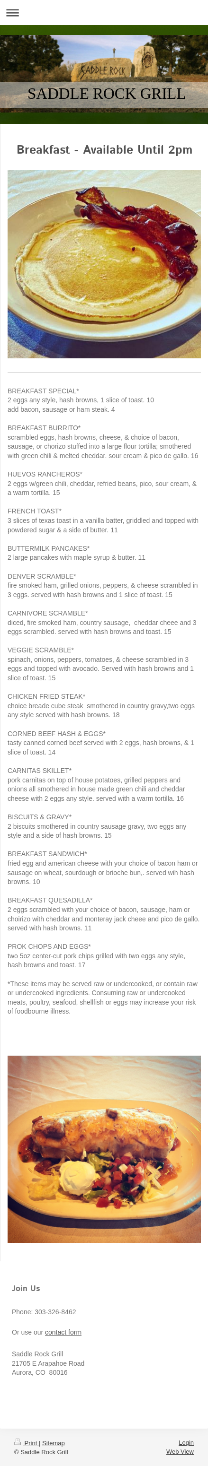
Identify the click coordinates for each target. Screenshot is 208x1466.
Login (186, 1442)
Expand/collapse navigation (104, 12)
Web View (180, 1451)
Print (26, 1443)
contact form (63, 1332)
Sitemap (53, 1443)
